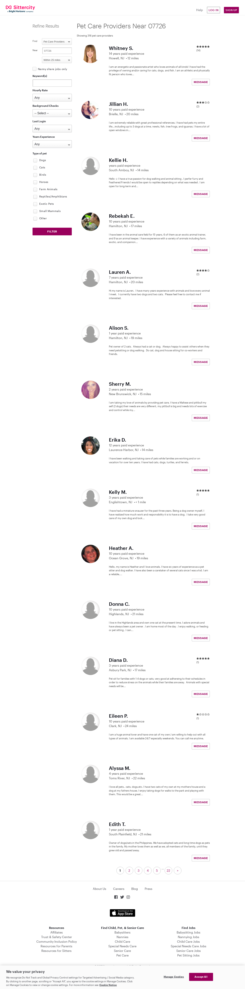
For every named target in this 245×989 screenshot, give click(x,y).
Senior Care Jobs (188, 950)
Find (35, 41)
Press (148, 888)
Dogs (42, 160)
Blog (134, 888)
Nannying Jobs (188, 937)
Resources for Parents (56, 946)
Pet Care (122, 955)
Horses (43, 181)
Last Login (39, 121)
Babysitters (122, 932)
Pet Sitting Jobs (188, 955)
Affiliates (56, 932)
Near (35, 50)
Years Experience (44, 136)
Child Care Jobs (188, 941)
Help (199, 10)
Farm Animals (48, 189)
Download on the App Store (122, 913)
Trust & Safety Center (56, 937)
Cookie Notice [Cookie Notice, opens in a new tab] (108, 985)
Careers (118, 888)
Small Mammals (50, 211)
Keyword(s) (40, 75)
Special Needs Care (122, 946)
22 (168, 870)
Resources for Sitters (56, 950)
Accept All (200, 976)
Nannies (122, 937)
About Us (99, 888)
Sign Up (231, 10)
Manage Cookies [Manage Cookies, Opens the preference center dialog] (174, 976)
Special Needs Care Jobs (188, 946)
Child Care (122, 941)
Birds (42, 174)
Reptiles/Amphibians (53, 196)
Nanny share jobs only (52, 69)
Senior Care (122, 950)
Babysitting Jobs (188, 932)
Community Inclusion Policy (56, 941)
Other (43, 218)
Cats (42, 167)
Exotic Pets (46, 203)
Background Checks (46, 105)
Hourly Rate (40, 90)
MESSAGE (201, 82)
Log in (214, 10)
